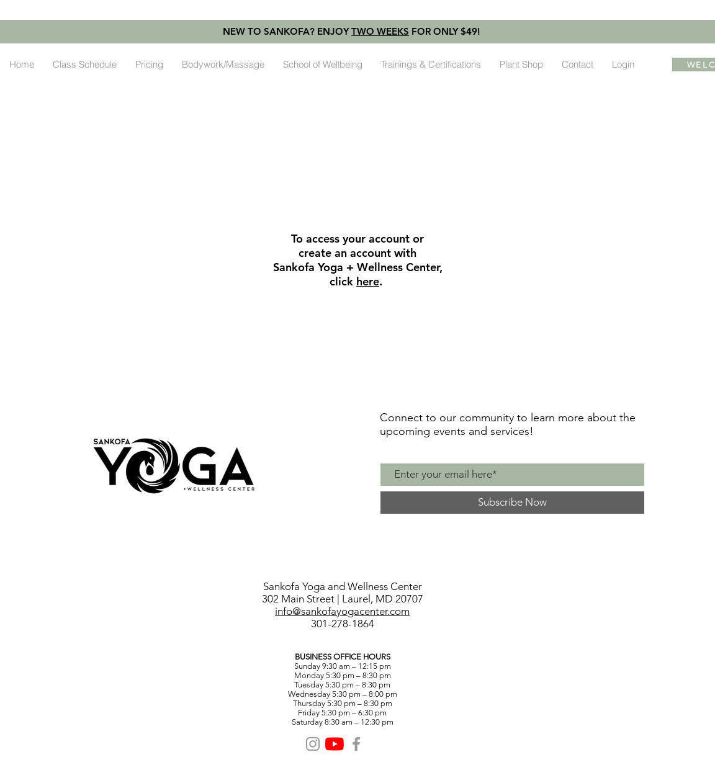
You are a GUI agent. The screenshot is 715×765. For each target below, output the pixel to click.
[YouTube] (334, 744)
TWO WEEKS (380, 31)
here (367, 281)
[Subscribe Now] (512, 502)
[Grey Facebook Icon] (356, 744)
